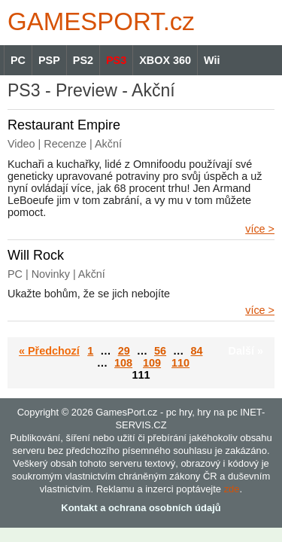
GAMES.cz (98, 21)
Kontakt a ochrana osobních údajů (140, 507)
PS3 (116, 60)
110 (180, 363)
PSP (49, 60)
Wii (212, 60)
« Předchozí (49, 351)
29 (124, 351)
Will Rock (36, 255)
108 (123, 363)
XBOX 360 (165, 60)
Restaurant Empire (64, 124)
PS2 (83, 60)
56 (160, 351)
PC (18, 60)
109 (152, 363)
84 (196, 351)
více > (259, 229)
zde (232, 489)
